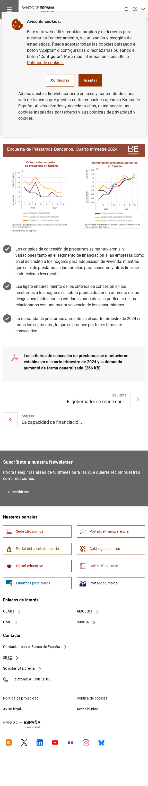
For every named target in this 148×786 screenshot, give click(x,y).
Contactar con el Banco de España (35, 647)
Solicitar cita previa (22, 668)
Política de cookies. (45, 62)
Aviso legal (12, 709)
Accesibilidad (88, 709)
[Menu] (9, 9)
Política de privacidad (21, 698)
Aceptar (90, 80)
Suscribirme (18, 492)
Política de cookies (92, 698)
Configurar (60, 80)
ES (138, 9)
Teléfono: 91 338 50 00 (26, 679)
